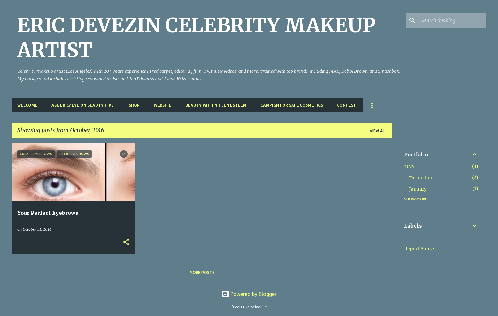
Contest (346, 105)
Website (162, 105)
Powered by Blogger (249, 294)
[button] (126, 242)
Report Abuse (419, 249)
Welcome (27, 105)
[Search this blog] (452, 20)
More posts (202, 272)
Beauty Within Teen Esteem (215, 105)
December (420, 178)
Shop (134, 105)
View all (378, 131)
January (418, 189)
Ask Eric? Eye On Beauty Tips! (83, 105)
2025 (409, 166)
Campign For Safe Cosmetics (292, 105)
